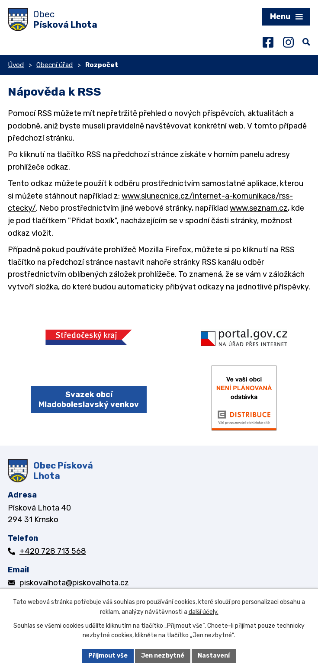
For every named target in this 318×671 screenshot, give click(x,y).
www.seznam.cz (259, 208)
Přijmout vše (108, 655)
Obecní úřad (54, 65)
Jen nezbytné (162, 655)
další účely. (203, 612)
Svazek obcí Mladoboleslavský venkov (89, 399)
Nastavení (214, 655)
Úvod (16, 65)
